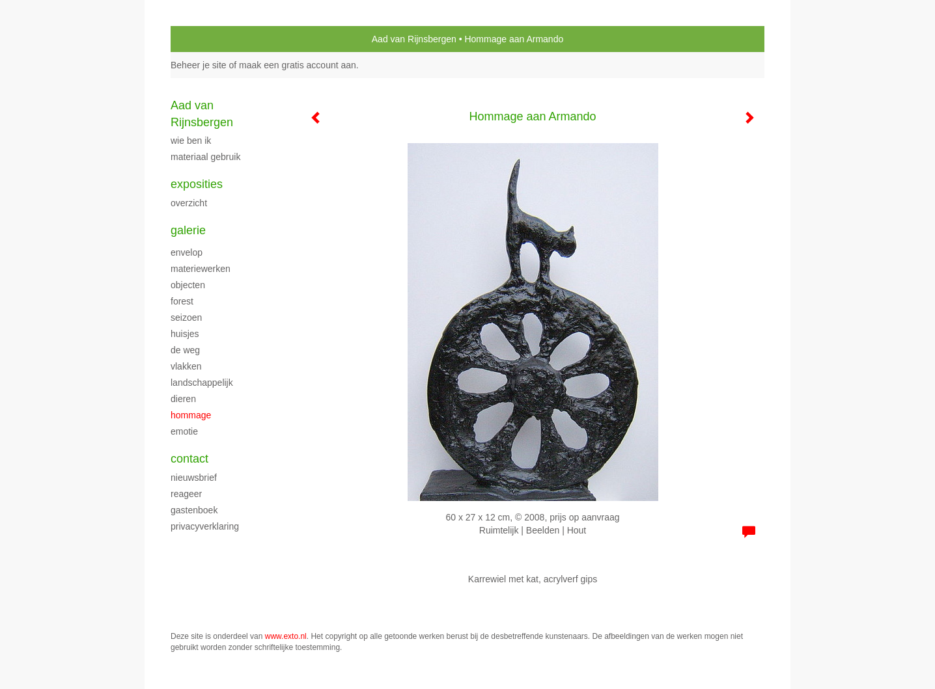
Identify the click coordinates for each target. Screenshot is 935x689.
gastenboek (194, 510)
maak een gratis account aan (297, 65)
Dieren (183, 399)
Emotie (184, 431)
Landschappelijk (202, 382)
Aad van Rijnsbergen (414, 39)
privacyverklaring (205, 526)
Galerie (188, 230)
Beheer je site (199, 65)
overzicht (189, 203)
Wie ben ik (191, 140)
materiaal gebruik (205, 157)
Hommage (191, 415)
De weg (185, 350)
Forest (182, 301)
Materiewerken (200, 268)
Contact (189, 458)
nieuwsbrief (194, 477)
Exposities (197, 184)
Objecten (188, 285)
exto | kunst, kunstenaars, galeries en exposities (207, 39)
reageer (186, 494)
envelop (186, 252)
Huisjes (185, 334)
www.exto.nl (286, 636)
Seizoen (186, 317)
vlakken (186, 366)
